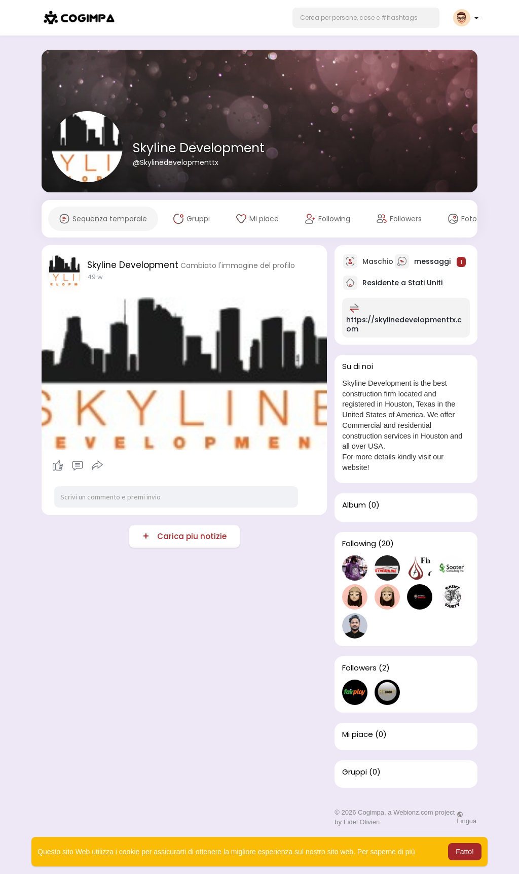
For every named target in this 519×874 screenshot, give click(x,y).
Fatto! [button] (465, 852)
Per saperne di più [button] (386, 852)
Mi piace (357, 734)
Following (359, 544)
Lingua (466, 817)
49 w (95, 277)
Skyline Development (199, 148)
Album (354, 505)
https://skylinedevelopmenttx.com (404, 324)
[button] (365, 18)
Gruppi (354, 772)
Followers (359, 668)
